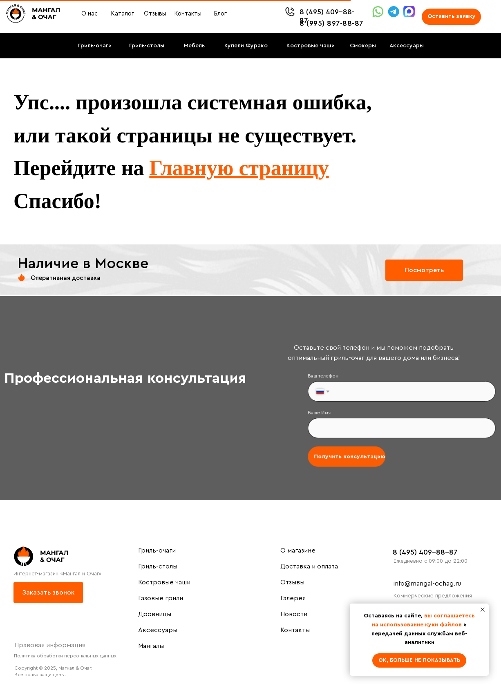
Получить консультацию (351, 456)
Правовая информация (49, 645)
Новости (293, 614)
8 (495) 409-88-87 (425, 552)
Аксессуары (157, 630)
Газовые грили (160, 598)
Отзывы (292, 582)
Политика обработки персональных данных (65, 655)
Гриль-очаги (157, 550)
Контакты (295, 630)
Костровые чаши (164, 582)
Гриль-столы (157, 566)
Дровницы (154, 614)
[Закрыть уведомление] (483, 610)
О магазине (297, 550)
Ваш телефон (325, 377)
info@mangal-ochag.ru (427, 583)
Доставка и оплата (309, 566)
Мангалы (151, 646)
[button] (451, 17)
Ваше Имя (322, 413)
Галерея (293, 598)
